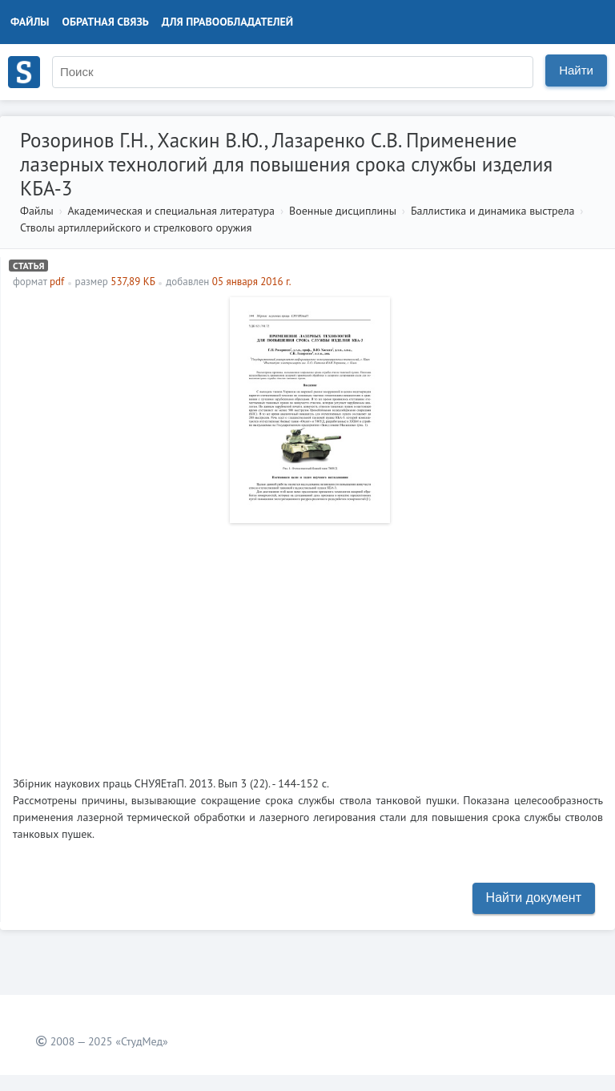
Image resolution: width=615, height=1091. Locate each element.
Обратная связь (105, 21)
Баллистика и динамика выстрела (492, 210)
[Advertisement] (308, 643)
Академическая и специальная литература (171, 210)
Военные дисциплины (342, 210)
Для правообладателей (227, 21)
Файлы (30, 21)
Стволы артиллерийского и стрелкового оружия (135, 227)
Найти (576, 70)
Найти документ (533, 897)
